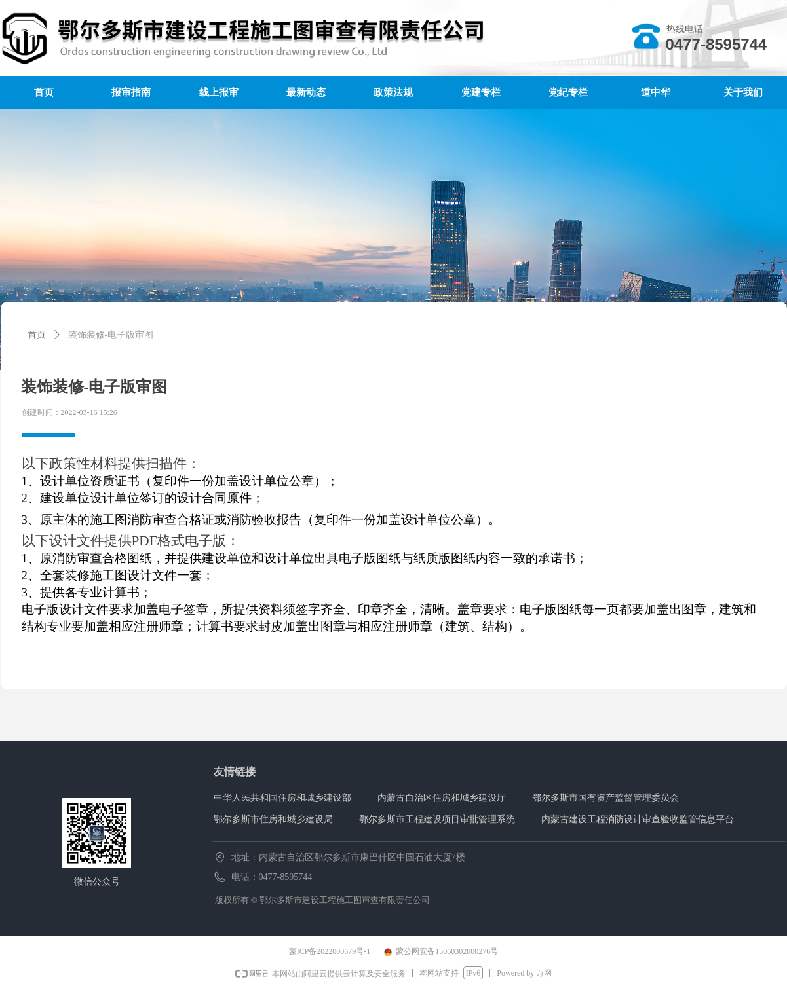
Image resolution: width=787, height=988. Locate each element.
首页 (37, 335)
